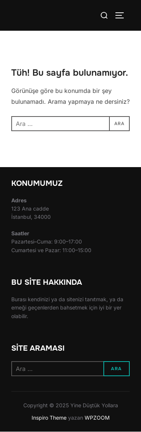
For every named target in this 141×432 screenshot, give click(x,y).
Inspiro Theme (49, 417)
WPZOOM (97, 417)
